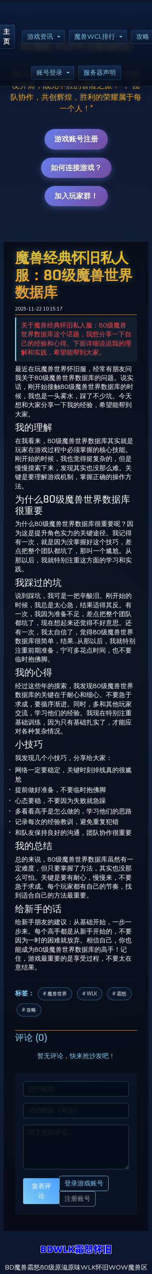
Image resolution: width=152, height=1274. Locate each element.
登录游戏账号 (83, 1183)
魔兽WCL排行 (94, 36)
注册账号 (77, 1198)
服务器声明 (99, 72)
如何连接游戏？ (76, 168)
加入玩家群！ (76, 196)
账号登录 (49, 72)
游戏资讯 (40, 36)
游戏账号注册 (76, 139)
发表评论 (41, 1191)
